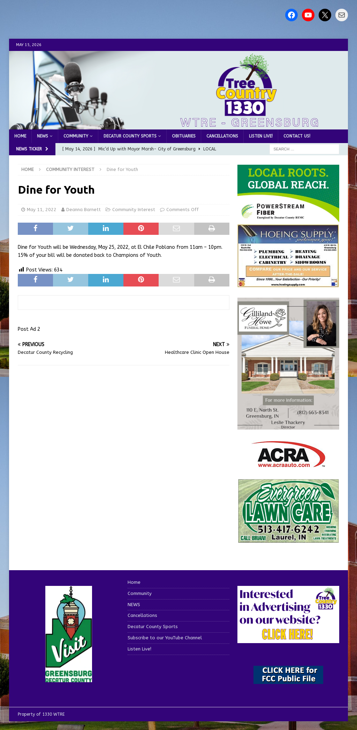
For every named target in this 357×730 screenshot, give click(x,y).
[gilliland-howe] (288, 426)
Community (75, 136)
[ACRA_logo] (288, 464)
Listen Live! (261, 136)
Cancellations (222, 136)
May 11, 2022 (41, 209)
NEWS (42, 136)
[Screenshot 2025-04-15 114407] (288, 540)
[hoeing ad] (288, 284)
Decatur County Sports (130, 136)
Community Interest (133, 209)
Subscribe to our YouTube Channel (165, 637)
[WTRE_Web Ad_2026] (288, 219)
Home (20, 136)
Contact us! (296, 136)
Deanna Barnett (83, 209)
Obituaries (184, 136)
